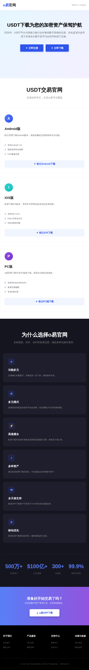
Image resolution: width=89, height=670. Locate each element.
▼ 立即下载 (57, 48)
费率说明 (30, 647)
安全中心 (54, 647)
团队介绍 (6, 647)
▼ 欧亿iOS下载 (44, 232)
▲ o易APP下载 (44, 613)
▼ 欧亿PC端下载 (44, 301)
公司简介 (6, 643)
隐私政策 (78, 647)
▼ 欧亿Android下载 (44, 164)
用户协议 (78, 643)
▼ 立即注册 (32, 48)
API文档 (30, 643)
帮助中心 (54, 643)
